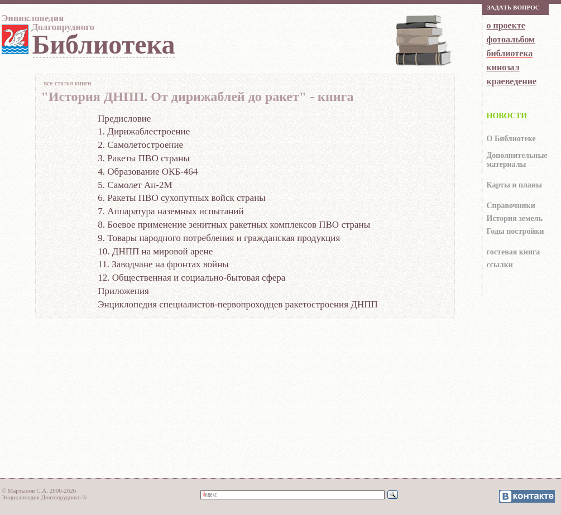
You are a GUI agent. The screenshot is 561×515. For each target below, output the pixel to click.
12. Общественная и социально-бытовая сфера (191, 277)
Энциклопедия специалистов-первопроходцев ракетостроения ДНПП (237, 304)
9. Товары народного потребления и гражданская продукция (219, 238)
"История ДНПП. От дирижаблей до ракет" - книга (197, 97)
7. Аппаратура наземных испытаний (170, 211)
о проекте (506, 25)
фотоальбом (511, 39)
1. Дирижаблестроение (144, 131)
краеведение (511, 81)
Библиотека (103, 44)
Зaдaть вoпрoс (513, 7)
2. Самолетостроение (140, 144)
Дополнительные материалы (517, 160)
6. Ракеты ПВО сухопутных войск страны (181, 197)
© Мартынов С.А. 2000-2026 (39, 490)
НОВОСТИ (507, 116)
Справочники (511, 205)
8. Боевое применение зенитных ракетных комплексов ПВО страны (234, 224)
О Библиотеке (511, 138)
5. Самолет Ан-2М (135, 185)
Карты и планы (514, 185)
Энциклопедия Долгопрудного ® (44, 497)
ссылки (500, 265)
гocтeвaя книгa (513, 252)
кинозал (503, 67)
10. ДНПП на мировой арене (155, 251)
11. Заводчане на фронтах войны (163, 264)
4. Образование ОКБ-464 (148, 171)
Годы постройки (515, 231)
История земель (515, 218)
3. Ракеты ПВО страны (143, 158)
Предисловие (124, 118)
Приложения (123, 291)
